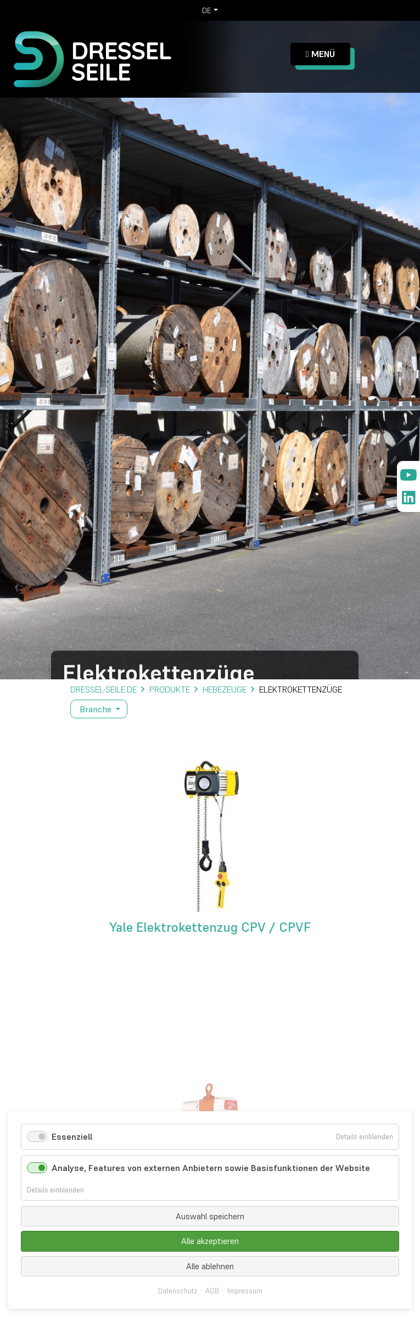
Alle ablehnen (210, 1266)
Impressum (244, 1291)
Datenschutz (177, 1291)
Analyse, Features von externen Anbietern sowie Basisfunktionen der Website (211, 1167)
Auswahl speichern (210, 1216)
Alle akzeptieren (210, 1241)
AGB (212, 1291)
